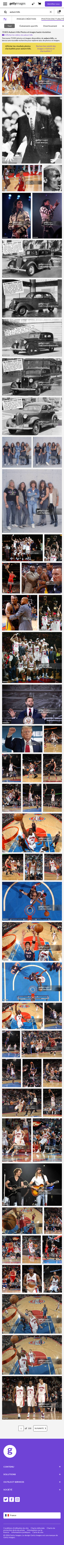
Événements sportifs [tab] (28, 26)
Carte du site (38, 1532)
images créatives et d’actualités (46, 49)
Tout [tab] (9, 26)
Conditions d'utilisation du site (16, 1528)
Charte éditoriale (38, 1528)
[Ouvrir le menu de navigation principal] (5, 4)
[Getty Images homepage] (17, 4)
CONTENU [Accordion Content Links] (32, 1466)
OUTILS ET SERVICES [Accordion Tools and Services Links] (32, 1482)
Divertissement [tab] (50, 26)
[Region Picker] (32, 1515)
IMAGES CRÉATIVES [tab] (26, 19)
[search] (6, 12)
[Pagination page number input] (21, 1428)
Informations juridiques (20, 1532)
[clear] (52, 12)
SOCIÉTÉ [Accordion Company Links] (32, 1489)
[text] (29, 12)
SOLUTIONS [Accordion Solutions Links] (32, 1474)
